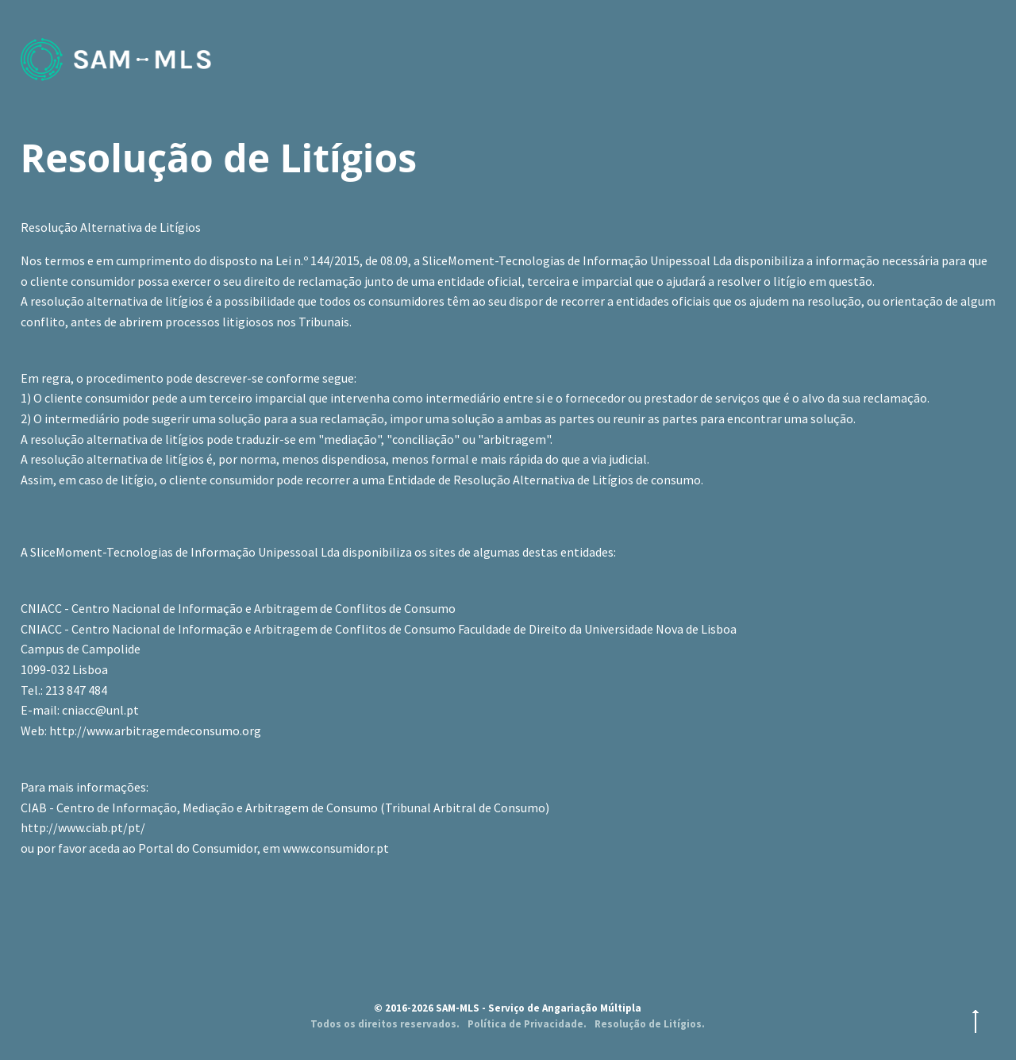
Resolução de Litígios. (650, 1024)
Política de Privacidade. (527, 1024)
